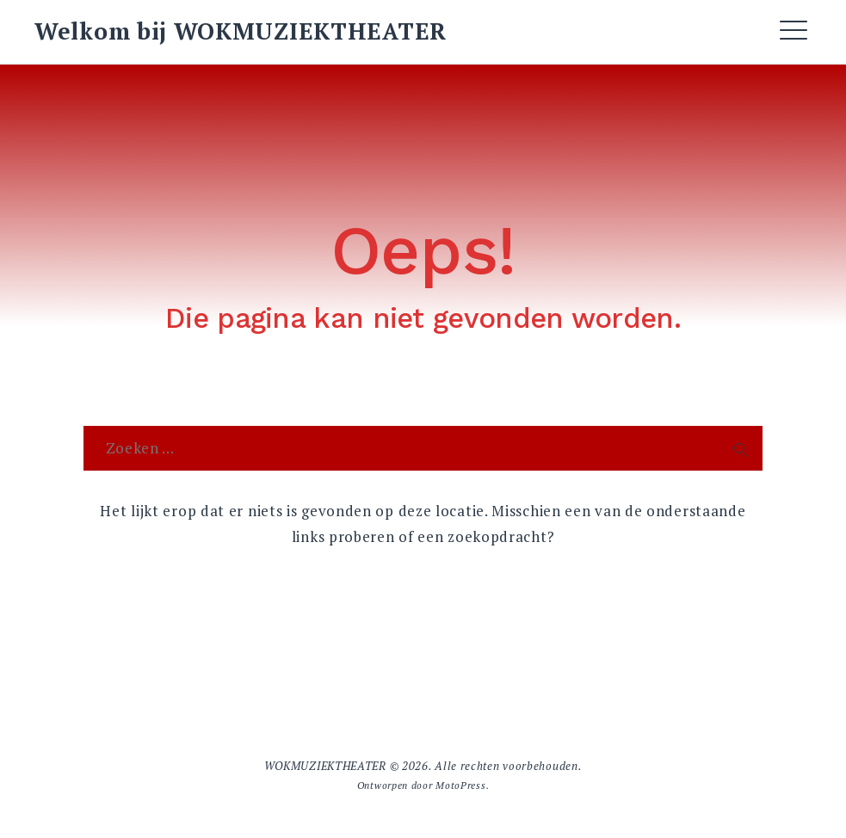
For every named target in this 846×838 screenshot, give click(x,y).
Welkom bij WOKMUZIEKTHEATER (240, 30)
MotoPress (460, 785)
